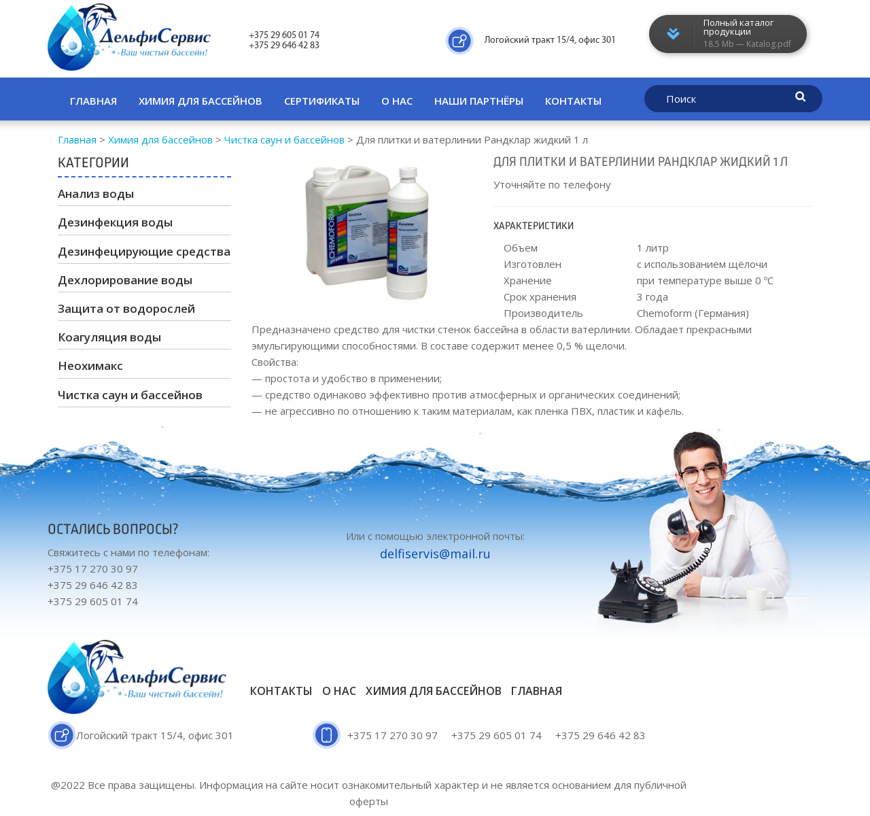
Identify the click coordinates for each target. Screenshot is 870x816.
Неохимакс (90, 365)
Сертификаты (322, 100)
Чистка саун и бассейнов (130, 395)
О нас (397, 100)
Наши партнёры (478, 100)
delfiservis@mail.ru (435, 553)
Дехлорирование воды (125, 280)
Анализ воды (96, 193)
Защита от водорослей (126, 308)
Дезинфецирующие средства (144, 251)
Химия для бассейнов (200, 100)
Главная (93, 100)
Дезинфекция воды (115, 222)
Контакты (573, 100)
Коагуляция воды (109, 337)
